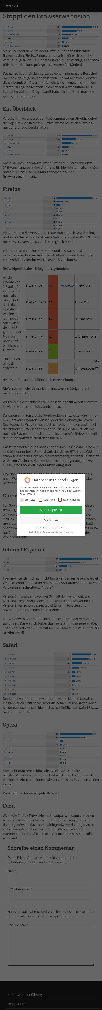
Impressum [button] (68, 532)
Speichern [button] (51, 520)
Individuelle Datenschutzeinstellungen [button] (51, 528)
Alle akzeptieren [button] (51, 510)
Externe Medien (69, 499)
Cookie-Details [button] (35, 532)
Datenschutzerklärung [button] (52, 532)
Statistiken (47, 499)
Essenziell (27, 499)
